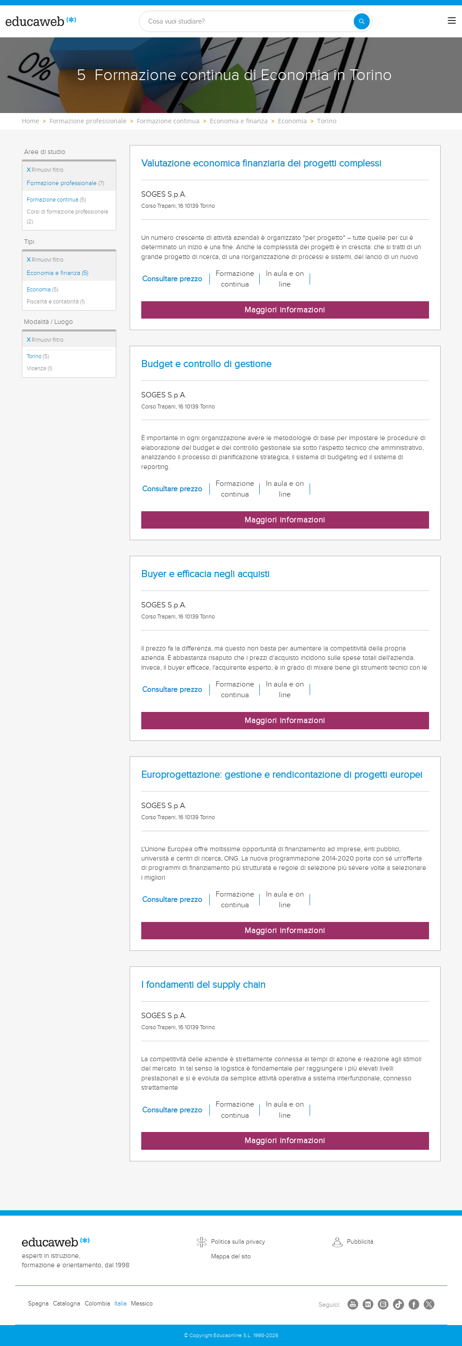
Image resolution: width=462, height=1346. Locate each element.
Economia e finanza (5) (57, 273)
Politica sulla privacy (238, 1241)
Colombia (97, 1303)
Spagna (38, 1303)
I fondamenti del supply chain (203, 984)
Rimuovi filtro (45, 170)
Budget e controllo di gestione (206, 364)
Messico (142, 1303)
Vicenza (39, 368)
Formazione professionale (65, 183)
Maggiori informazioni (285, 310)
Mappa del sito (231, 1256)
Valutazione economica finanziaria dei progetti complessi (261, 163)
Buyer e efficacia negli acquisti (205, 574)
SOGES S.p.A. (164, 194)
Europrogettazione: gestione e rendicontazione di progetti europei (281, 774)
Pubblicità (360, 1241)
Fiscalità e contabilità (56, 301)
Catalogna (66, 1303)
